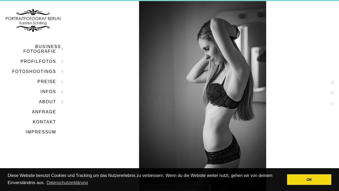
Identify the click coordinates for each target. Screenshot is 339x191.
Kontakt (44, 122)
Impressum (41, 132)
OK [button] (309, 179)
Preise (46, 81)
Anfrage (44, 112)
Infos (48, 91)
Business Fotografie (42, 49)
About (47, 101)
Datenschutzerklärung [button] (67, 182)
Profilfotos (38, 61)
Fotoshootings (34, 71)
